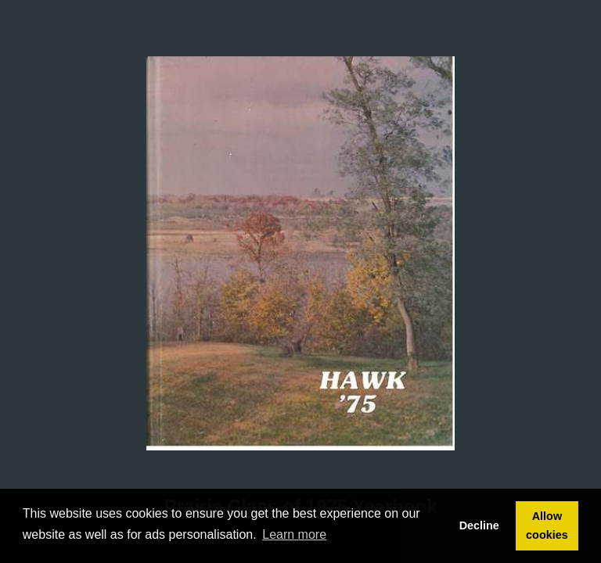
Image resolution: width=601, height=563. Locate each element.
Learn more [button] (294, 534)
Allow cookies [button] (547, 525)
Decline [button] (479, 525)
